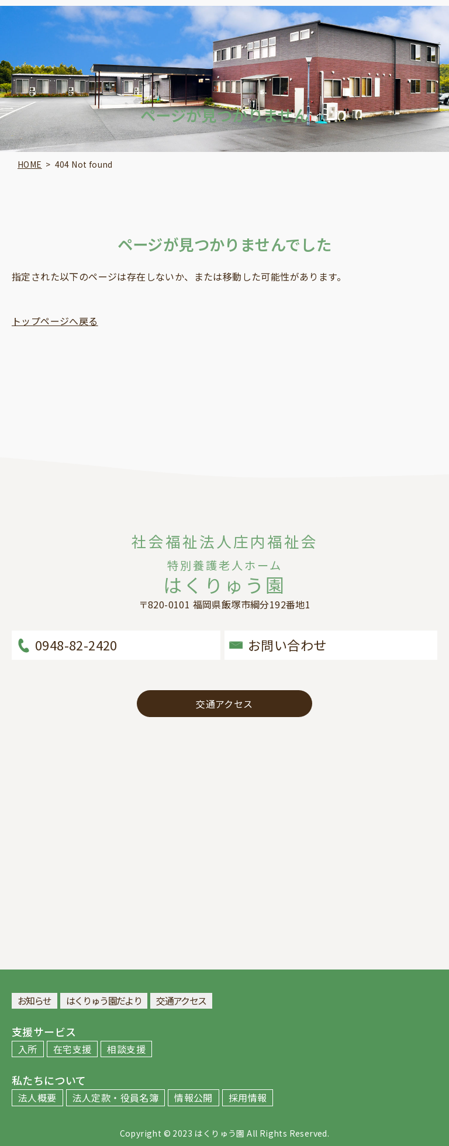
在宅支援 (72, 1049)
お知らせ (34, 1000)
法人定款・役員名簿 (115, 1097)
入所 (27, 1049)
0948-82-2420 (76, 644)
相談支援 (126, 1049)
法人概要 (37, 1097)
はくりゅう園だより (104, 1000)
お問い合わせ (287, 644)
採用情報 (248, 1097)
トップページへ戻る (55, 321)
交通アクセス (224, 704)
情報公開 (193, 1097)
